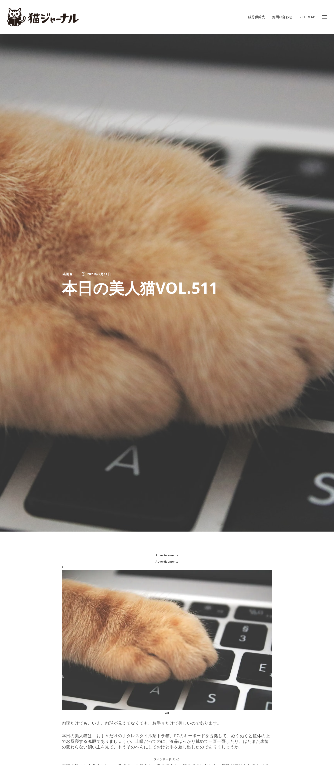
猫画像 (67, 274)
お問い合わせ (282, 17)
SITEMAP (307, 17)
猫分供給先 (256, 17)
